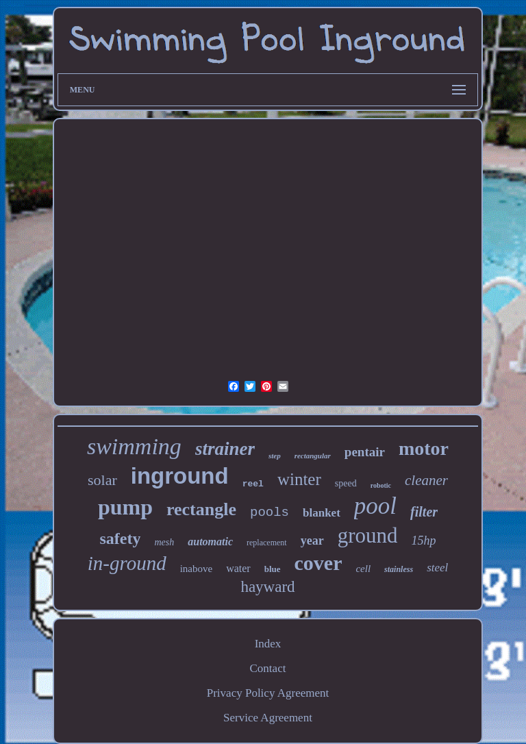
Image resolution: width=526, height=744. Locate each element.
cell (363, 568)
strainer (225, 448)
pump (125, 507)
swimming (134, 446)
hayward (267, 586)
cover (318, 562)
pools (269, 512)
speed (346, 483)
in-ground (127, 563)
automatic (210, 541)
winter (299, 479)
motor (424, 448)
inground (180, 475)
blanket (321, 512)
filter (424, 511)
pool (375, 506)
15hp (423, 540)
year (312, 540)
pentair (365, 452)
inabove (196, 568)
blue (272, 569)
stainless (398, 569)
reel (253, 484)
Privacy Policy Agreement (268, 692)
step (274, 455)
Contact (268, 668)
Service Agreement (267, 717)
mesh (164, 542)
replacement (267, 542)
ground (368, 535)
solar (102, 479)
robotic (381, 485)
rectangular (313, 455)
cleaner (426, 480)
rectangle (201, 509)
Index (268, 643)
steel (437, 567)
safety (119, 538)
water (238, 568)
